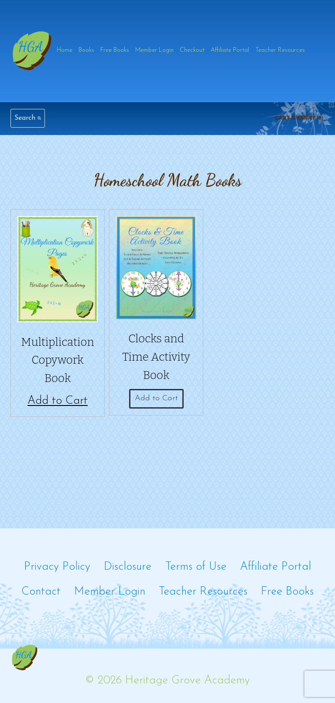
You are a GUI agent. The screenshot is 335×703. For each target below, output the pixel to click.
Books (86, 50)
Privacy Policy (57, 567)
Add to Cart (57, 401)
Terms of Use (195, 567)
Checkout (192, 50)
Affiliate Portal (230, 50)
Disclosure (127, 567)
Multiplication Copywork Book (57, 360)
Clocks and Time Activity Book (156, 357)
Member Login (154, 50)
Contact (41, 592)
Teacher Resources (280, 50)
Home (64, 50)
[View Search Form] (27, 118)
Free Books (114, 50)
